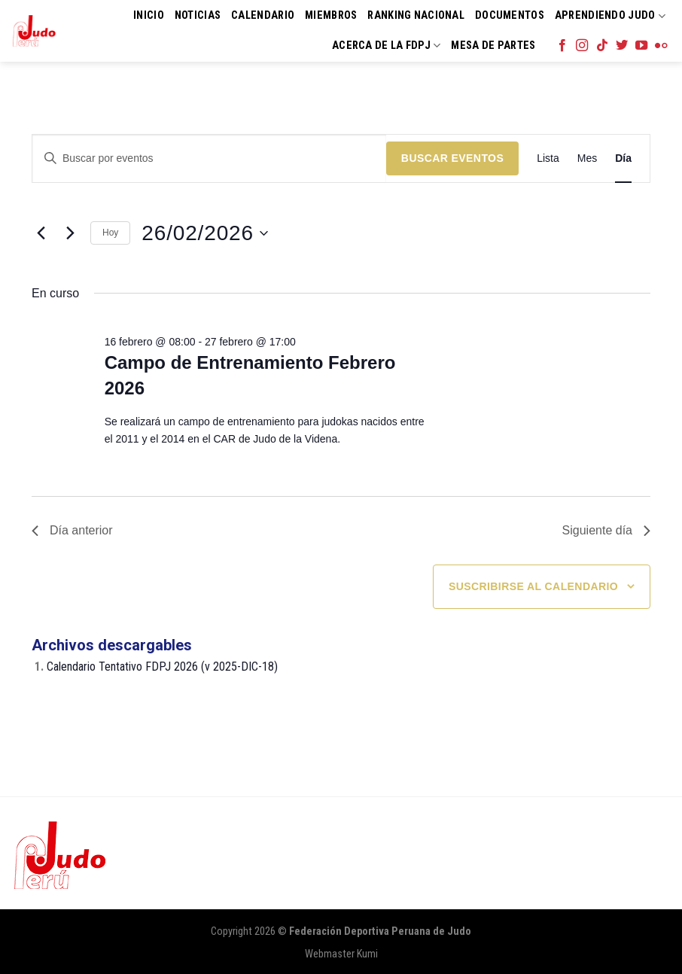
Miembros (331, 15)
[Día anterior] (41, 233)
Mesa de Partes (493, 45)
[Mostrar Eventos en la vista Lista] (548, 158)
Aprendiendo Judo (610, 16)
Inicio (148, 15)
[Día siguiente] (70, 233)
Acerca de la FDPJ (386, 45)
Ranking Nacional (415, 15)
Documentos (509, 15)
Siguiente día (606, 530)
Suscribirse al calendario (533, 586)
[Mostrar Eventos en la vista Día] (623, 158)
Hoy (110, 232)
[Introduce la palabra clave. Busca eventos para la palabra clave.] (209, 158)
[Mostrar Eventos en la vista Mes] (587, 158)
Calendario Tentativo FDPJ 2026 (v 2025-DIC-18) (162, 666)
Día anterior (72, 530)
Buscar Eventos (452, 158)
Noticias (198, 15)
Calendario (262, 15)
